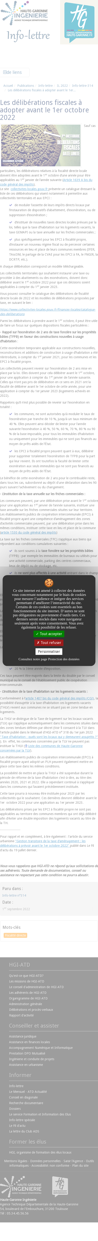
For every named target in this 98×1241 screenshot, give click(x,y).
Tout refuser (49, 643)
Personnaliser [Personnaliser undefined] (49, 651)
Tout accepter (49, 634)
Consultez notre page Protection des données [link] (49, 659)
